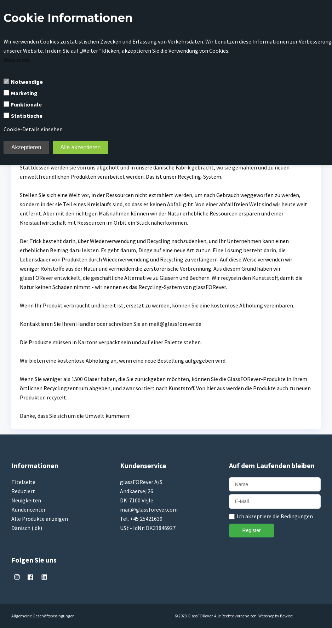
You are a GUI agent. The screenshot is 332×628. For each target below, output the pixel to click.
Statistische (26, 115)
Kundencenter (28, 509)
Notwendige (27, 81)
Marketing (24, 93)
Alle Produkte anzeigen (39, 518)
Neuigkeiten (26, 500)
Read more (17, 59)
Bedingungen (297, 516)
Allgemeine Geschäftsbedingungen (43, 615)
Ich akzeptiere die (275, 516)
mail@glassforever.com (149, 509)
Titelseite (23, 481)
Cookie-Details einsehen (33, 129)
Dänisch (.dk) (26, 527)
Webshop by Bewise (275, 615)
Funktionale (26, 104)
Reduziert (23, 491)
